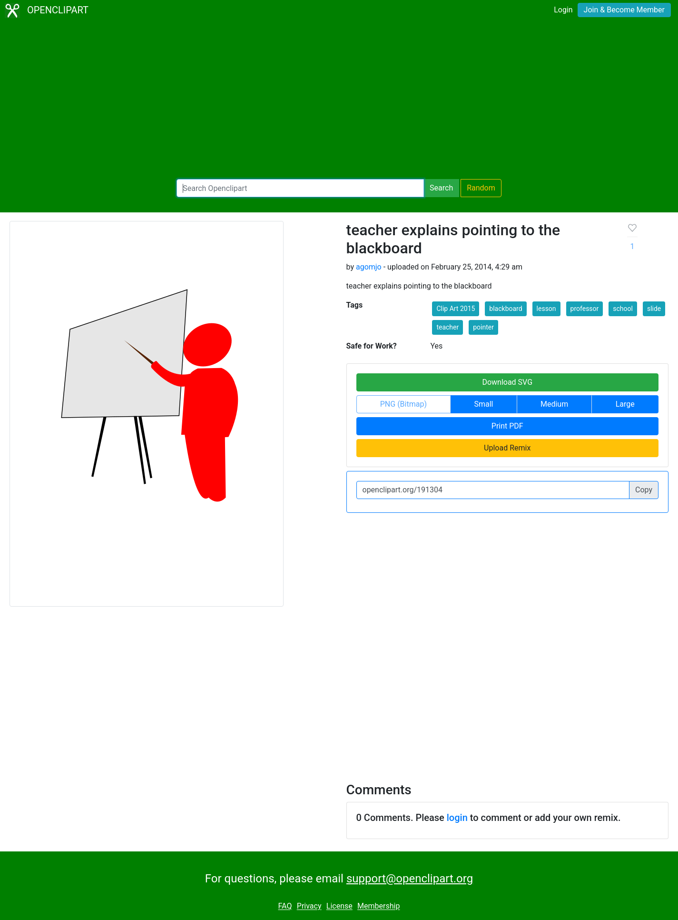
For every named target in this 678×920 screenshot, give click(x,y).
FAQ (285, 906)
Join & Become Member (624, 9)
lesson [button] (546, 308)
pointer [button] (483, 327)
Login (563, 9)
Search (441, 187)
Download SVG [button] (507, 382)
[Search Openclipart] (300, 188)
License (339, 906)
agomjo (369, 266)
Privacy (309, 906)
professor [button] (584, 308)
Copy (643, 489)
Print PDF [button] (507, 425)
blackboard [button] (505, 308)
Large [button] (625, 404)
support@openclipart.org (409, 878)
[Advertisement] (339, 100)
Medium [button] (554, 404)
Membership (378, 906)
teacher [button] (447, 327)
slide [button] (654, 308)
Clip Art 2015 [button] (455, 308)
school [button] (623, 308)
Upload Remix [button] (507, 447)
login (457, 817)
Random (481, 187)
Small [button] (483, 404)
